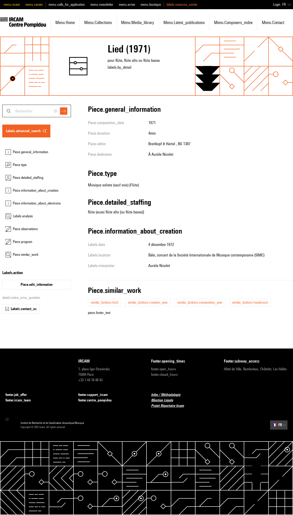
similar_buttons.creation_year (148, 302)
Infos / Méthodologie (168, 394)
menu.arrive (127, 4)
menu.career (34, 4)
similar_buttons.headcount (250, 302)
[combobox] (36, 111)
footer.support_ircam (95, 394)
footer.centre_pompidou (97, 400)
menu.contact (273, 22)
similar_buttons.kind (104, 302)
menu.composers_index (233, 22)
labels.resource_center (182, 4)
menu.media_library (137, 22)
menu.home (65, 22)
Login (276, 4)
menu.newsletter (101, 4)
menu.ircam (12, 4)
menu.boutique (151, 4)
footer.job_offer (18, 394)
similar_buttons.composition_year (199, 302)
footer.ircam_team (20, 400)
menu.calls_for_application (67, 4)
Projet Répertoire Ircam (170, 405)
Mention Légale (165, 400)
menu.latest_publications (184, 22)
